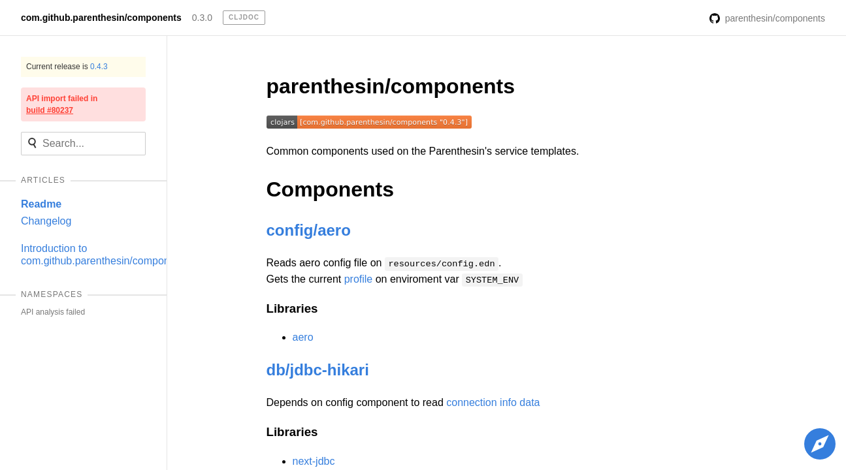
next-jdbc (314, 461)
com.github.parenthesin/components (101, 17)
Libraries (292, 308)
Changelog (46, 221)
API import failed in (61, 104)
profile (358, 279)
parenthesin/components (391, 86)
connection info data (493, 402)
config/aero (309, 230)
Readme (41, 204)
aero (303, 337)
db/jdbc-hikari (318, 370)
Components (331, 189)
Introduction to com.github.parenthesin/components (105, 254)
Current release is (67, 66)
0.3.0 (202, 17)
